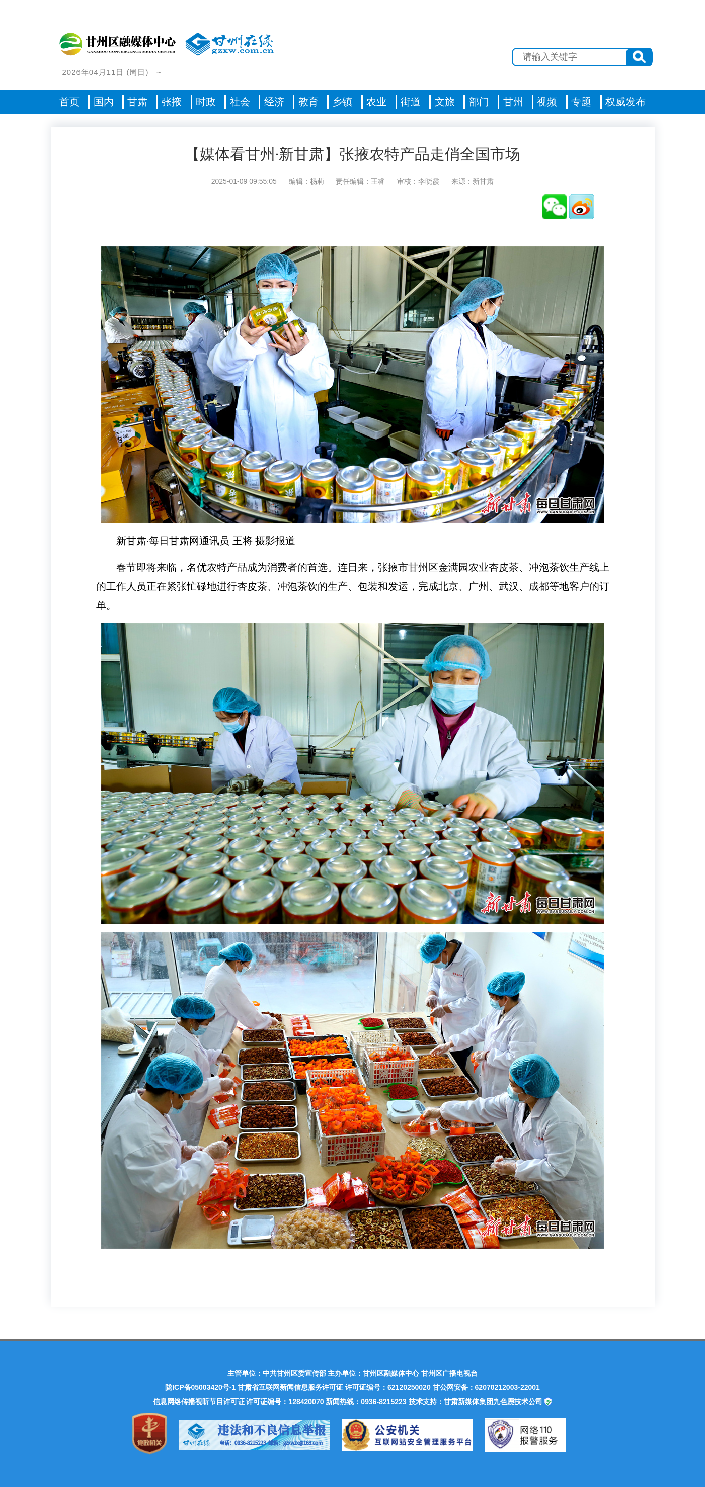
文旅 (445, 101)
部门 (479, 101)
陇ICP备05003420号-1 (200, 1387)
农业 (376, 101)
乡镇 (342, 101)
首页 (69, 101)
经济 (274, 101)
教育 (308, 101)
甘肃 (137, 101)
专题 (581, 101)
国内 (104, 101)
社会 (240, 101)
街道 (411, 101)
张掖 (172, 101)
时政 (206, 101)
